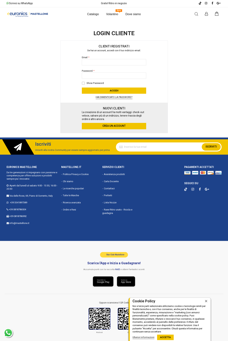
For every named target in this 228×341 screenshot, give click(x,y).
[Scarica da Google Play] (102, 281)
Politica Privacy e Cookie (76, 173)
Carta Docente (111, 180)
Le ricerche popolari (73, 187)
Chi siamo (68, 180)
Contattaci (109, 187)
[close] (206, 301)
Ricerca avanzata (72, 201)
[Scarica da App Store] (126, 281)
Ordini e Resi (69, 208)
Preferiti (108, 194)
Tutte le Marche (71, 194)
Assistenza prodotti (114, 173)
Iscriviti (211, 146)
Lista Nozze (110, 201)
